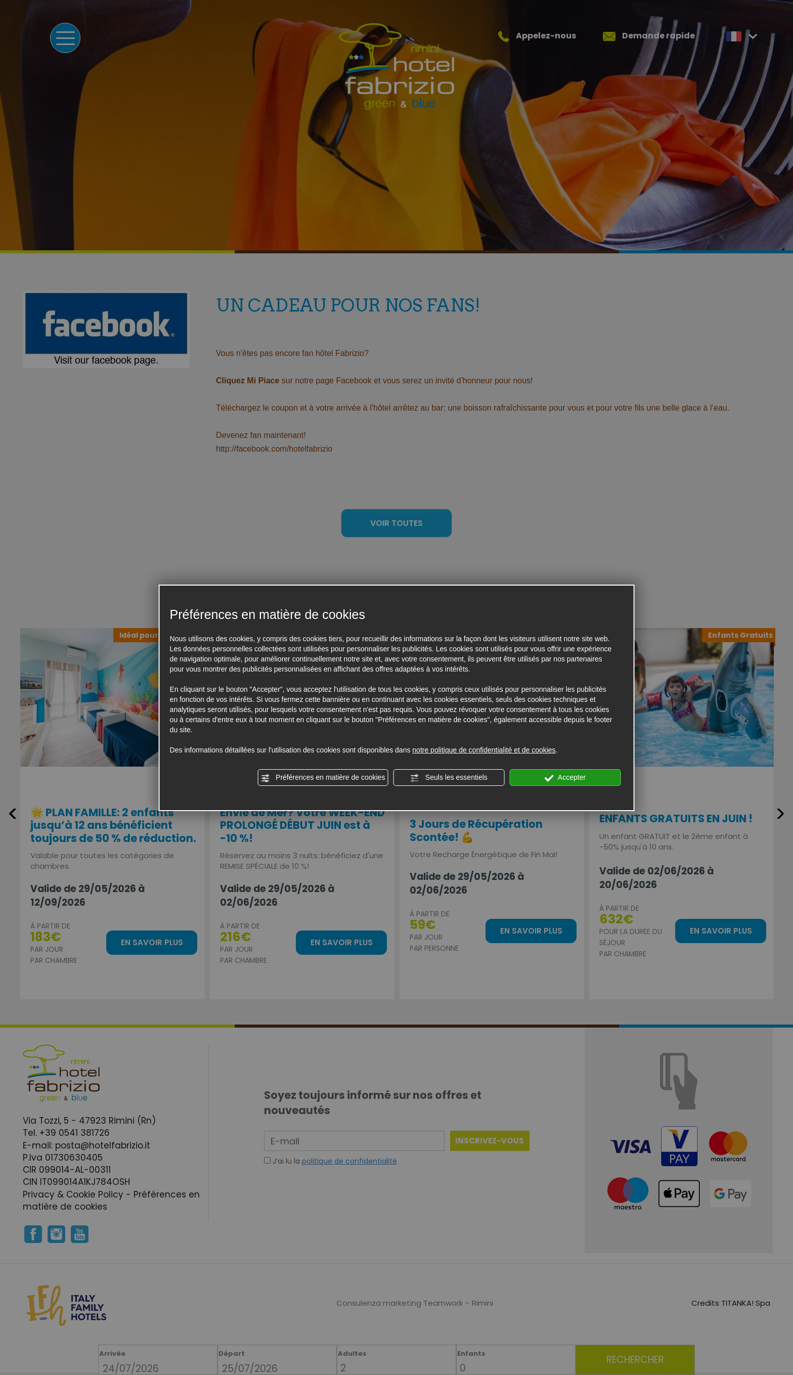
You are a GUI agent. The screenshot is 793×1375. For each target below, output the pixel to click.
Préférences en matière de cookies (322, 777)
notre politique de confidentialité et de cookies (483, 750)
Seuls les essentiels (449, 777)
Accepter (565, 777)
